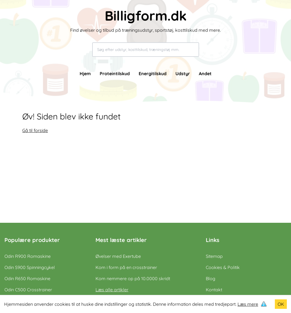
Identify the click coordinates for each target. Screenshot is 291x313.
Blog (210, 278)
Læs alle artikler (112, 289)
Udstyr (182, 73)
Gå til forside (35, 130)
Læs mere (248, 304)
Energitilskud (153, 73)
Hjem (85, 73)
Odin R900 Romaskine (27, 256)
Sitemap (214, 256)
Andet (205, 73)
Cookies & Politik (223, 267)
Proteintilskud (115, 73)
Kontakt (214, 289)
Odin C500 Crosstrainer (28, 289)
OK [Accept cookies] (281, 304)
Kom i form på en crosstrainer (126, 267)
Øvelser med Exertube (118, 256)
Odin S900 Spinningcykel (29, 267)
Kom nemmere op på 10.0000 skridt (133, 278)
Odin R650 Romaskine (27, 278)
